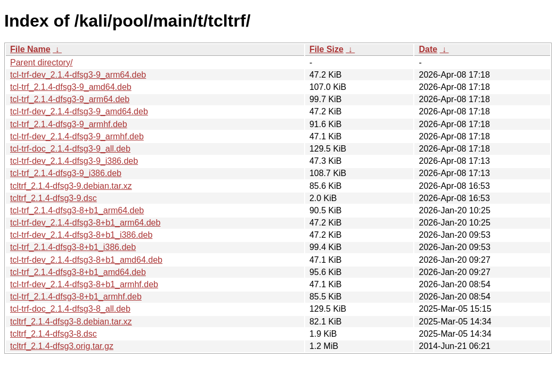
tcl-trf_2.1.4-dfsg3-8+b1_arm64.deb (77, 210)
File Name (30, 49)
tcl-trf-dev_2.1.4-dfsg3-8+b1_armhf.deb (84, 284)
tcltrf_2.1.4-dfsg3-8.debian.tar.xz (71, 321)
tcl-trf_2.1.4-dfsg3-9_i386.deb (65, 173)
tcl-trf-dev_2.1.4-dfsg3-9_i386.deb (74, 160)
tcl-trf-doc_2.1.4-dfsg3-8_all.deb (70, 308)
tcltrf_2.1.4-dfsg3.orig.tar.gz (61, 346)
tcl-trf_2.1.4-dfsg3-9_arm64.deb (69, 99)
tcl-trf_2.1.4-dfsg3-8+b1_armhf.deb (76, 296)
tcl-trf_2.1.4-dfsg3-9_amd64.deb (71, 86)
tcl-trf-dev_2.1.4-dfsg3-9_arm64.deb (78, 74)
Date (428, 49)
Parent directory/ (41, 62)
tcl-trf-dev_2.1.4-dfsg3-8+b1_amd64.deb (86, 259)
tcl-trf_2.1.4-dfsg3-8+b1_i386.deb (73, 247)
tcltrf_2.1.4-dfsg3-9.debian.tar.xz (71, 185)
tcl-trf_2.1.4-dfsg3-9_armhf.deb (68, 124)
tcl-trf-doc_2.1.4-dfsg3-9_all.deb (70, 148)
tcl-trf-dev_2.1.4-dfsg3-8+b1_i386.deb (81, 234)
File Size (326, 49)
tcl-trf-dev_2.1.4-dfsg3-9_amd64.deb (79, 111)
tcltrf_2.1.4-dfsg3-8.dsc (53, 333)
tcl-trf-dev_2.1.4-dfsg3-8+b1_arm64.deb (85, 222)
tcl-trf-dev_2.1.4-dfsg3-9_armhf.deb (77, 136)
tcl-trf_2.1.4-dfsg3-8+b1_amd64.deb (78, 272)
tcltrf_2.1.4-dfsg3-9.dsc (53, 198)
